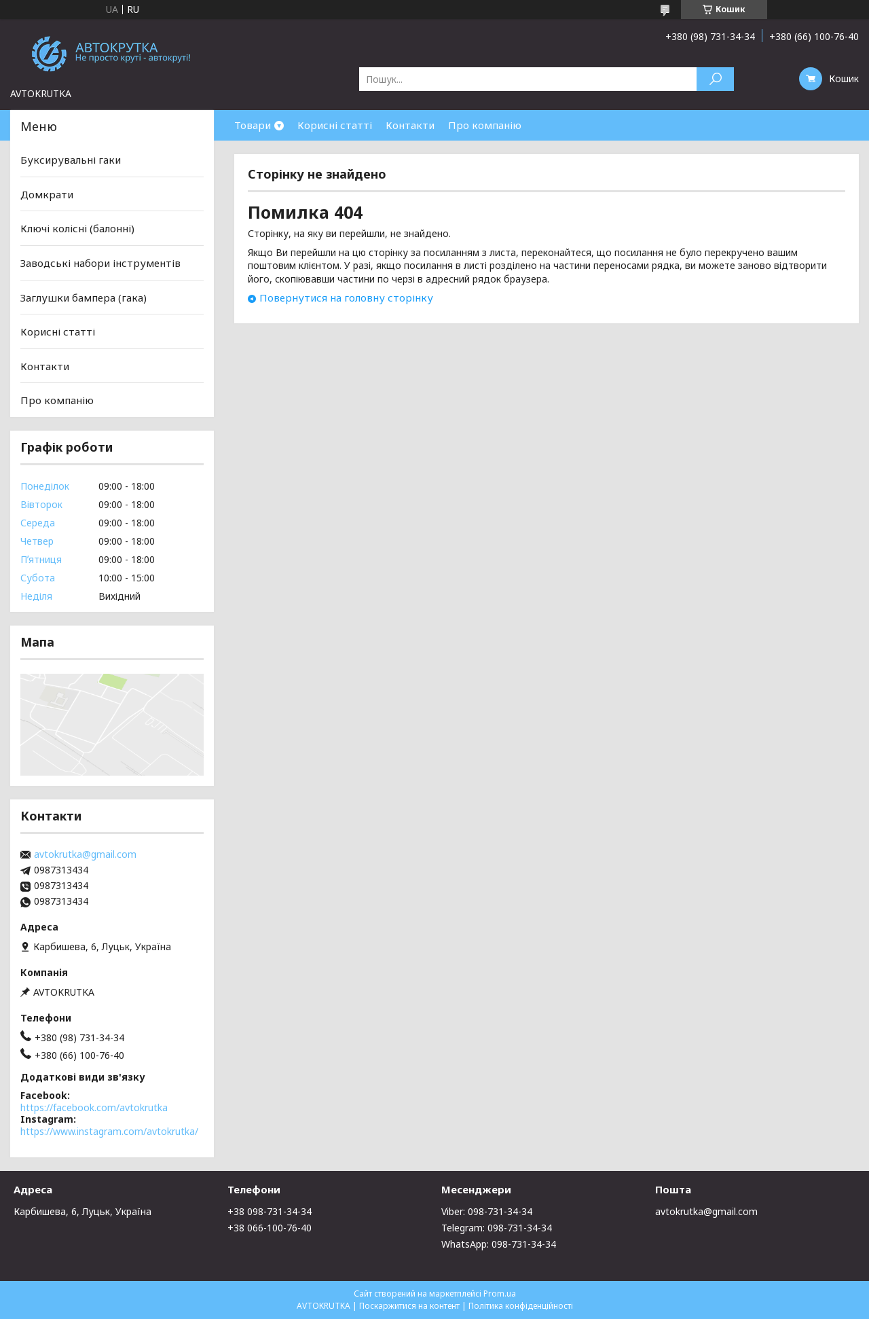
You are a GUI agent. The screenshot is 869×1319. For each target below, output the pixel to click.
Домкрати (46, 194)
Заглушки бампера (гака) (83, 297)
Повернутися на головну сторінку (346, 297)
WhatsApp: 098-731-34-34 (498, 1243)
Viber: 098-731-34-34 (486, 1211)
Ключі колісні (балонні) (77, 228)
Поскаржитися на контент (409, 1306)
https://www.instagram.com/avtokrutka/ (109, 1131)
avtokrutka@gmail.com (85, 854)
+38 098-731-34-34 (269, 1211)
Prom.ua (499, 1293)
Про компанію (484, 125)
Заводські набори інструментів (100, 263)
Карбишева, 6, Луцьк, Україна (82, 1211)
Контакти (410, 125)
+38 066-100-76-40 (269, 1227)
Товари (252, 125)
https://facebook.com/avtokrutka (94, 1107)
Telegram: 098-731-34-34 (496, 1227)
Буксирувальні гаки (70, 159)
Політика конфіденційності (520, 1306)
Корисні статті (334, 125)
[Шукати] (715, 79)
